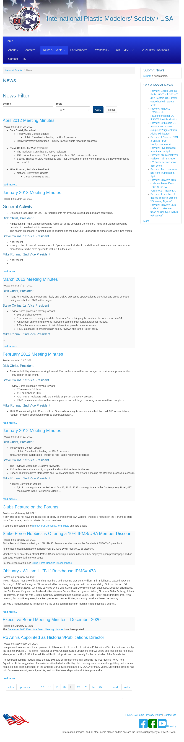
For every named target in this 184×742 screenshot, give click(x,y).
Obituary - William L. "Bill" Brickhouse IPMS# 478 (49, 570)
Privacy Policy (154, 714)
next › (116, 687)
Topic (59, 103)
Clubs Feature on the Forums (30, 507)
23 (85, 687)
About (13, 49)
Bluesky (171, 726)
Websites (102, 49)
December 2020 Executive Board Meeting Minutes (35, 629)
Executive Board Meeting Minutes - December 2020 (52, 619)
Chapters (31, 49)
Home (9, 41)
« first (11, 687)
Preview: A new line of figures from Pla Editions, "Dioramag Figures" (164, 198)
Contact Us (170, 714)
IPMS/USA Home (134, 714)
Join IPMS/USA (126, 49)
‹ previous (24, 687)
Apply (98, 109)
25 (100, 687)
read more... (10, 184)
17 (42, 687)
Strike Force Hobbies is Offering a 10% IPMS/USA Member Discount (68, 533)
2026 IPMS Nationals (157, 49)
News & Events (54, 49)
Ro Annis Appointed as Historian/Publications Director (53, 637)
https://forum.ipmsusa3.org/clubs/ (50, 525)
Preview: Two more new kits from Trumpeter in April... (164, 173)
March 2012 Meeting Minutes (30, 279)
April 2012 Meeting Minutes (29, 120)
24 (93, 687)
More (146, 220)
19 (57, 687)
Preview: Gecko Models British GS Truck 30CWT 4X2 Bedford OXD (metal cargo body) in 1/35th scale (164, 98)
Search (25, 58)
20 (64, 687)
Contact (13, 58)
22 (78, 687)
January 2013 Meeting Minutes (32, 192)
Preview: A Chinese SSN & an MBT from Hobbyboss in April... (164, 141)
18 (49, 687)
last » (127, 687)
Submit (147, 75)
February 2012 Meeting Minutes (33, 354)
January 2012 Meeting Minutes (32, 430)
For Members (80, 49)
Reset (111, 109)
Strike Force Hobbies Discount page (52, 563)
